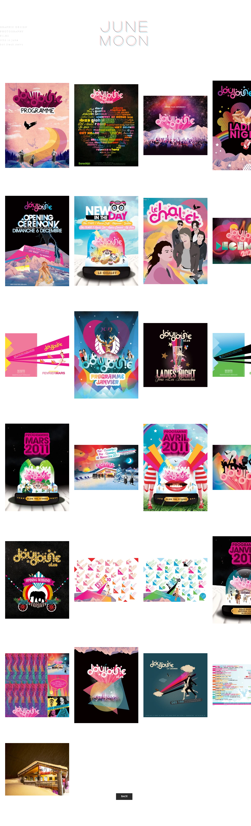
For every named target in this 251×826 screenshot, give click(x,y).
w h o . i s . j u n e (9, 40)
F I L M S (4, 36)
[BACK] (124, 796)
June (125, 26)
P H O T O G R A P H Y (11, 31)
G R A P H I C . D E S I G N (13, 27)
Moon (125, 40)
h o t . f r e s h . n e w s (11, 45)
